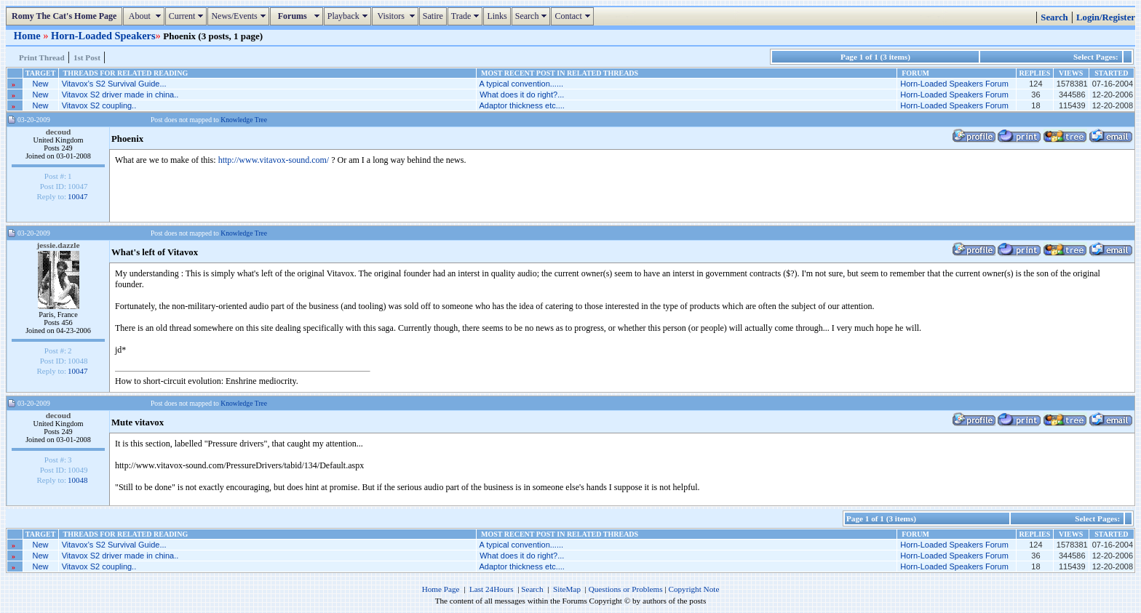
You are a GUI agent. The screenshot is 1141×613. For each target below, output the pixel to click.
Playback (349, 16)
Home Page (441, 589)
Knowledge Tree (243, 120)
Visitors (396, 16)
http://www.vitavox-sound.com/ (274, 160)
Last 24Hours (491, 589)
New (41, 83)
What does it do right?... (522, 94)
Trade (467, 16)
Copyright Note (693, 589)
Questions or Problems (626, 589)
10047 (78, 196)
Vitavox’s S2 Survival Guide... (114, 83)
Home (28, 35)
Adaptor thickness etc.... (522, 105)
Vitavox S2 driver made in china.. (120, 94)
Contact (573, 16)
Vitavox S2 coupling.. (99, 105)
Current (188, 16)
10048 (78, 480)
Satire (433, 16)
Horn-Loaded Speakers (103, 35)
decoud (58, 131)
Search (533, 16)
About (145, 16)
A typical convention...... (522, 83)
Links (496, 16)
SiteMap (567, 589)
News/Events (240, 16)
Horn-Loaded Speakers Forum (954, 83)
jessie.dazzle (58, 245)
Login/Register (1105, 17)
